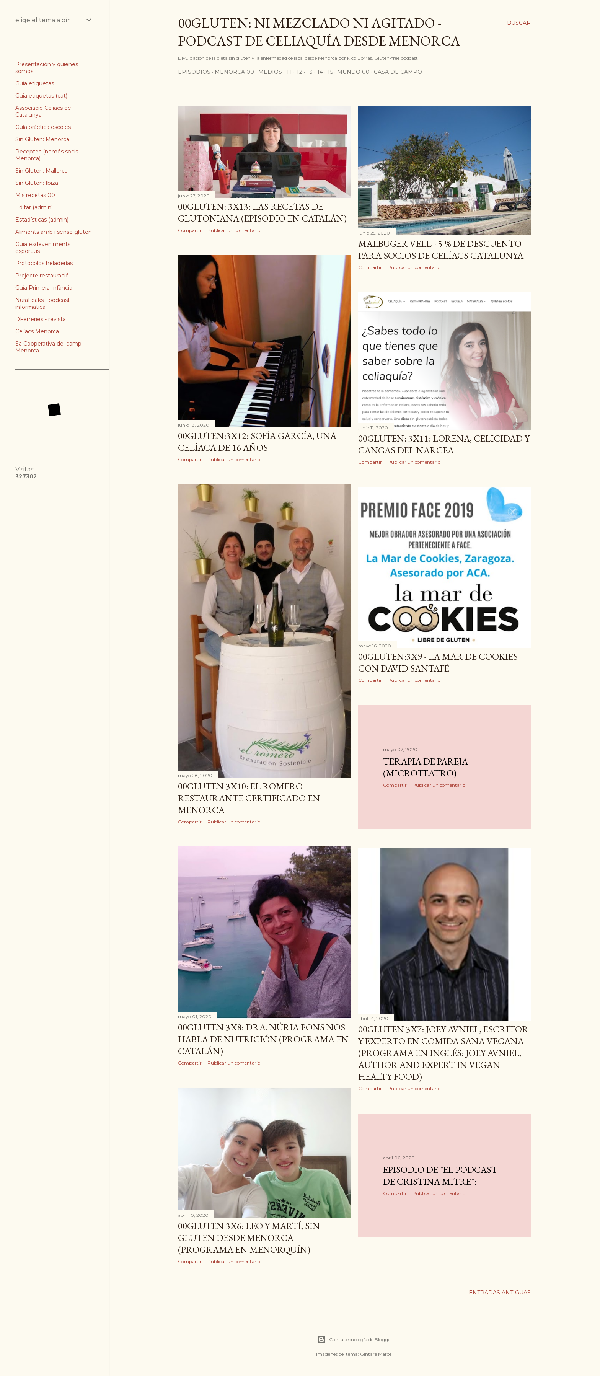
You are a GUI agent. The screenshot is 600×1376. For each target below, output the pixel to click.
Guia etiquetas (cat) (41, 95)
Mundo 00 (353, 71)
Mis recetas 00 (35, 195)
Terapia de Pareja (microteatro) (425, 767)
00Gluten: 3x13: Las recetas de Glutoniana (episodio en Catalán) (262, 212)
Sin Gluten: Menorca (42, 139)
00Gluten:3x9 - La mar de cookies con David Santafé (438, 662)
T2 (299, 71)
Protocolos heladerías (44, 263)
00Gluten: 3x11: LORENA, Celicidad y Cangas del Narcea (444, 444)
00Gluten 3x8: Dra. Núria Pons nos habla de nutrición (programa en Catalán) (263, 1039)
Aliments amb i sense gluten (53, 231)
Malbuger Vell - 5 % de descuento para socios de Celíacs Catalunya (440, 249)
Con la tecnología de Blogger (354, 1339)
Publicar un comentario (233, 230)
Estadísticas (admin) (41, 219)
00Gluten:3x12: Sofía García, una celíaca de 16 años (257, 441)
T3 (310, 71)
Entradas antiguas (500, 1292)
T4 (320, 71)
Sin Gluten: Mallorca (41, 170)
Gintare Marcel (376, 1354)
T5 (330, 71)
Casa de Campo (398, 71)
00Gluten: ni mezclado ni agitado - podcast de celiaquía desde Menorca (319, 32)
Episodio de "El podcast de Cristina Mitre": (440, 1175)
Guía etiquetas (34, 83)
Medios (270, 71)
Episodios (194, 71)
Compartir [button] (190, 230)
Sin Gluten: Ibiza (36, 182)
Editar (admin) (34, 207)
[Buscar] (519, 23)
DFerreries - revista (40, 319)
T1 (289, 71)
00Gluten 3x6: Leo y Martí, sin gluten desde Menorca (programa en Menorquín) (249, 1237)
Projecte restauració (42, 275)
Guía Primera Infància (43, 287)
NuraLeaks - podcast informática (42, 303)
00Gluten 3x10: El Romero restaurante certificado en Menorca (249, 798)
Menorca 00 (234, 71)
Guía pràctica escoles (43, 127)
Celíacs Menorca (37, 331)
